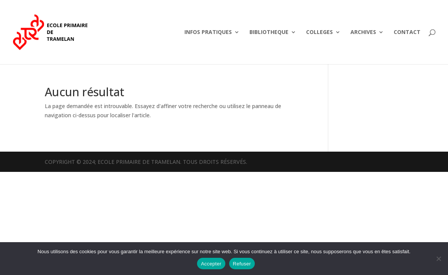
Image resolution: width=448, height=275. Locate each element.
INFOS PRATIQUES (208, 32)
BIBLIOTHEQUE (268, 32)
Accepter (211, 264)
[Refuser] (438, 258)
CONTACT (407, 32)
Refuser (242, 264)
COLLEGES (319, 32)
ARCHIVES (363, 32)
